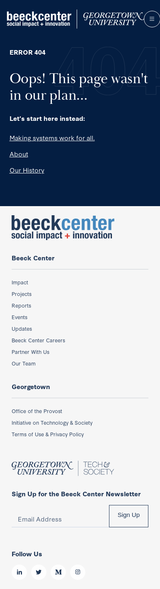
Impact (20, 282)
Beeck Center (74, 19)
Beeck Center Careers (38, 340)
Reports (21, 305)
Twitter (38, 572)
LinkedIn (19, 572)
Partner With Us (30, 351)
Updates (22, 328)
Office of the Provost (37, 410)
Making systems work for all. (52, 137)
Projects (22, 293)
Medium (58, 572)
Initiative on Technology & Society (52, 422)
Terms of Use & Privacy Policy (48, 434)
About (19, 153)
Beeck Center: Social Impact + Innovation (63, 227)
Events (19, 316)
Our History (27, 169)
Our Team (24, 363)
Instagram (77, 572)
